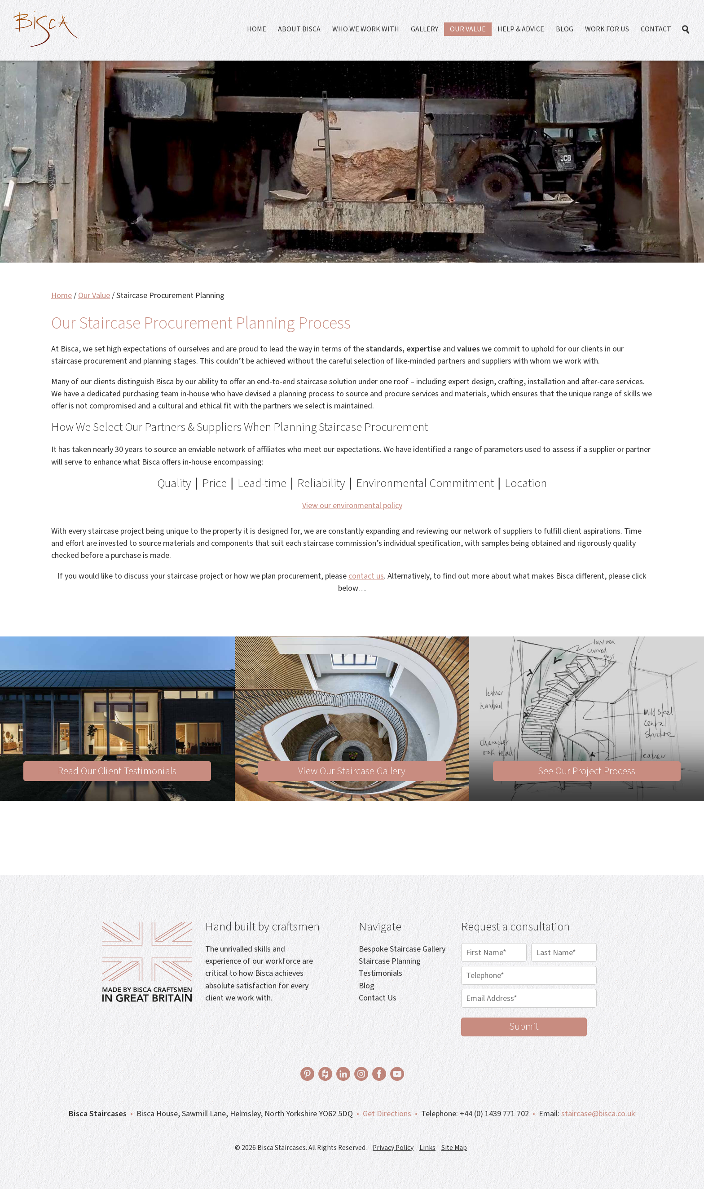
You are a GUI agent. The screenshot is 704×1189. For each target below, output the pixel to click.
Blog (564, 29)
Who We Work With (365, 29)
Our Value (468, 29)
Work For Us (607, 29)
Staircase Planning (390, 961)
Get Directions (387, 1113)
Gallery (424, 29)
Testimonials (380, 973)
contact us (366, 576)
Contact (656, 29)
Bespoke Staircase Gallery (402, 949)
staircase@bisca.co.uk (598, 1113)
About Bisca (299, 29)
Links (427, 1148)
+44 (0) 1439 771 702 (494, 1113)
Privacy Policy (393, 1148)
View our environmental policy (352, 505)
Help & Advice (520, 29)
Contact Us (377, 998)
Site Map (454, 1148)
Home (256, 29)
